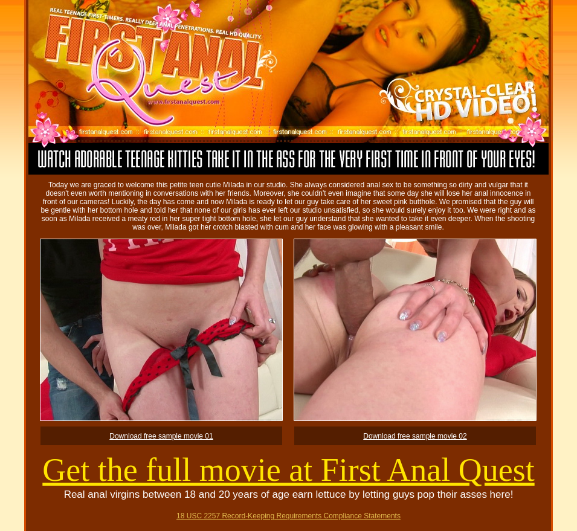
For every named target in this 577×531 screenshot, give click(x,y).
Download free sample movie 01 (161, 436)
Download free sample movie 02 (414, 436)
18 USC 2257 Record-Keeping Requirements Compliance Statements (288, 516)
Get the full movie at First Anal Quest (288, 470)
